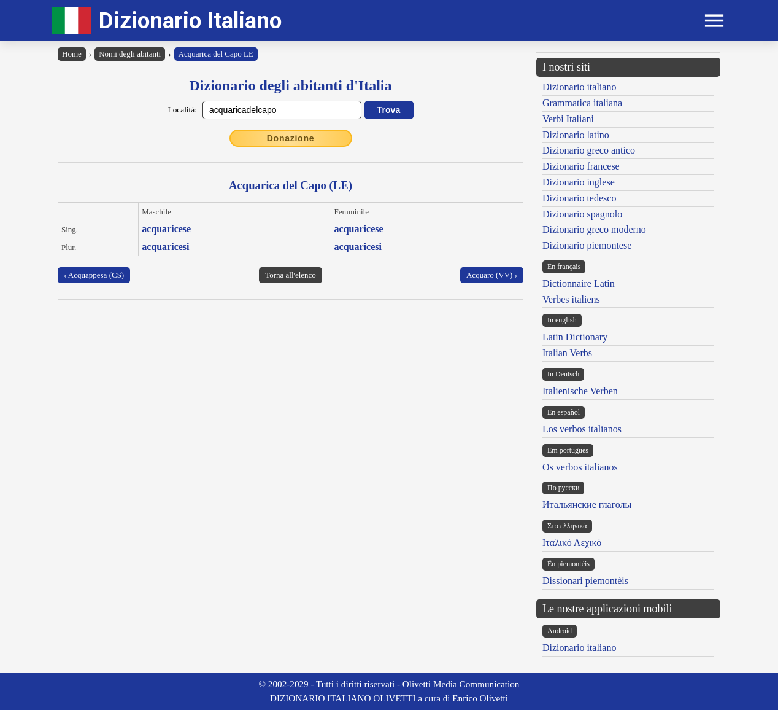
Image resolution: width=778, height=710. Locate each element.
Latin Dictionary (574, 337)
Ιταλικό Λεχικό (571, 542)
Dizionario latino (575, 135)
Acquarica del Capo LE (216, 53)
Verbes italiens (571, 299)
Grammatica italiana (582, 103)
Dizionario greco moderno (594, 229)
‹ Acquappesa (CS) (94, 274)
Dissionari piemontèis (585, 580)
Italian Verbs (567, 353)
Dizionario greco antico (588, 150)
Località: (182, 109)
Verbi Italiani (568, 119)
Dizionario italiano (579, 87)
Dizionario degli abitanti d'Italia (290, 85)
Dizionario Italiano (190, 20)
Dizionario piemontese (586, 245)
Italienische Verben (580, 391)
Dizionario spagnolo (582, 214)
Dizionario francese (581, 166)
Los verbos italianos (582, 429)
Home (72, 53)
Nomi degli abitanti (130, 53)
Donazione (291, 138)
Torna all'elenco (290, 274)
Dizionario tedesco (579, 198)
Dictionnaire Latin (578, 283)
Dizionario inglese (578, 182)
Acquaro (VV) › (491, 274)
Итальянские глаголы (586, 504)
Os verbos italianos (580, 467)
